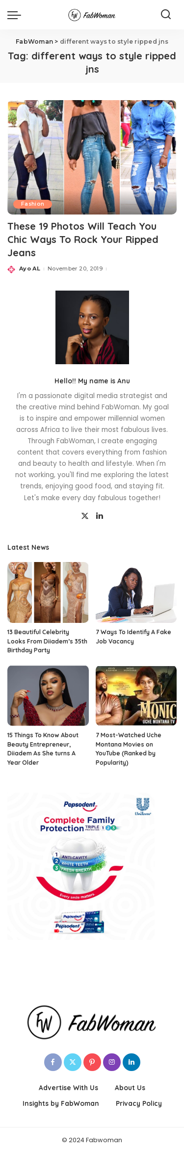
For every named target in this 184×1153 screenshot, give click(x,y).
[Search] (166, 14)
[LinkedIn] (99, 516)
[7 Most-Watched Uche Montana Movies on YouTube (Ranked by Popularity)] (136, 695)
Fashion (32, 204)
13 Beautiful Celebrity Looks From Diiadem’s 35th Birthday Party (47, 641)
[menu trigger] (16, 14)
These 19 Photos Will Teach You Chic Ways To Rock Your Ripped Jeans (82, 239)
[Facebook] (53, 1062)
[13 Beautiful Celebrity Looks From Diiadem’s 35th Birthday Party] (48, 592)
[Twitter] (85, 516)
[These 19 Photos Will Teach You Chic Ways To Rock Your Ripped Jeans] (92, 157)
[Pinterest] (92, 1062)
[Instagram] (112, 1062)
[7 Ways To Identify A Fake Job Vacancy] (136, 592)
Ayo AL (29, 268)
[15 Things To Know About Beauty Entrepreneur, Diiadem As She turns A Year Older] (48, 695)
